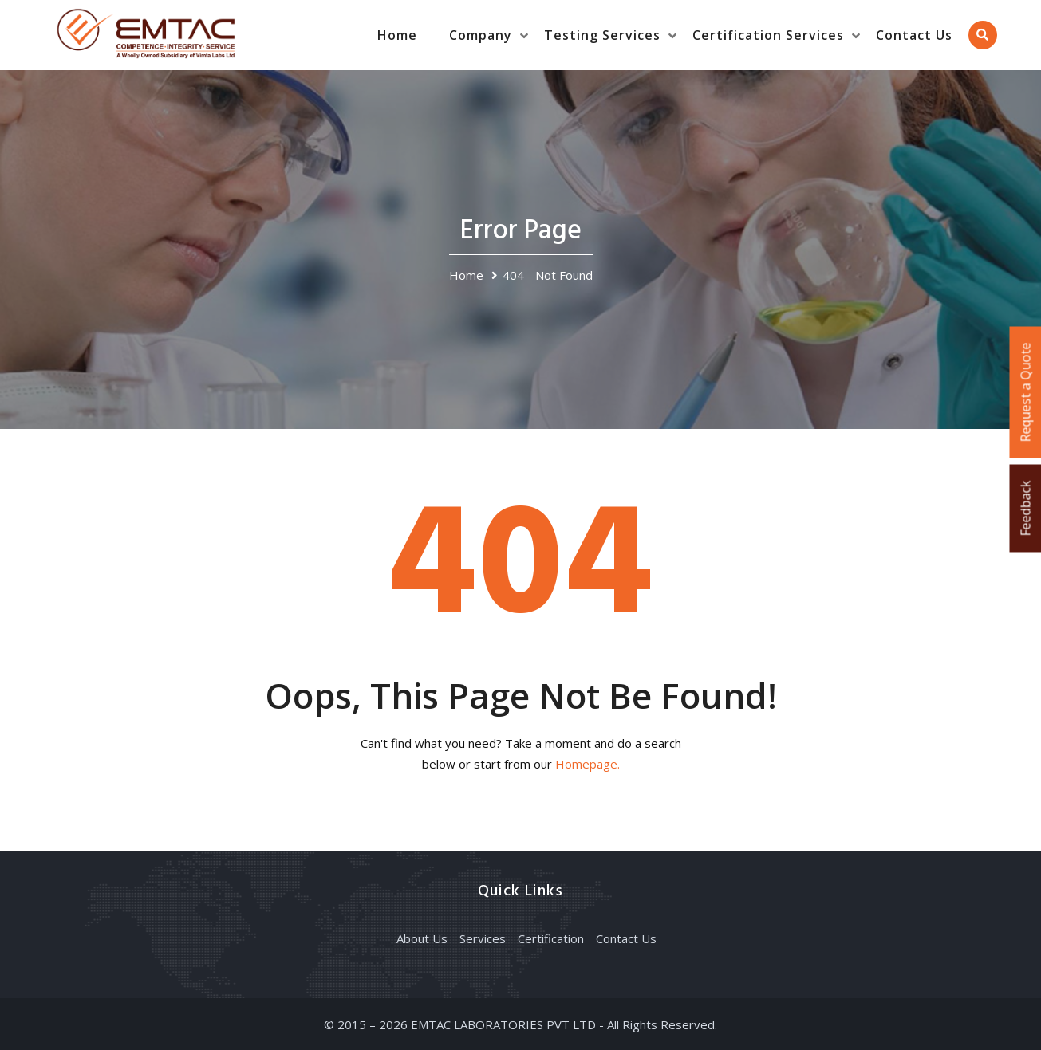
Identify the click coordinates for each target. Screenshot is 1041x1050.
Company (480, 35)
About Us (422, 938)
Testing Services (602, 35)
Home (397, 35)
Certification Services (768, 35)
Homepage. (587, 764)
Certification (551, 938)
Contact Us (914, 35)
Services (482, 938)
